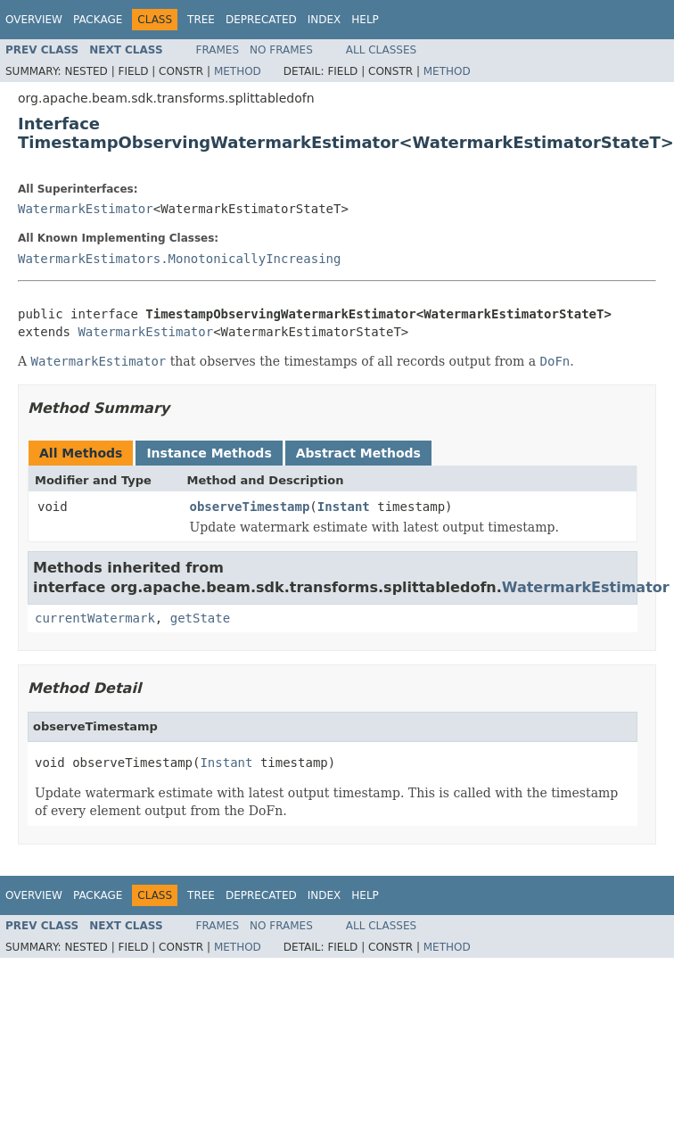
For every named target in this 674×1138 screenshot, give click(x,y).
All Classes (381, 50)
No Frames (281, 50)
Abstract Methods (358, 453)
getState (200, 618)
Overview (33, 19)
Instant (343, 506)
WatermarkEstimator (85, 209)
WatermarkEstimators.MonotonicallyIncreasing (179, 259)
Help (365, 19)
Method (237, 71)
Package (97, 19)
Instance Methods (208, 453)
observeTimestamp (250, 506)
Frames (218, 50)
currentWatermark (95, 618)
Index (324, 19)
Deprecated (261, 19)
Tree (201, 19)
